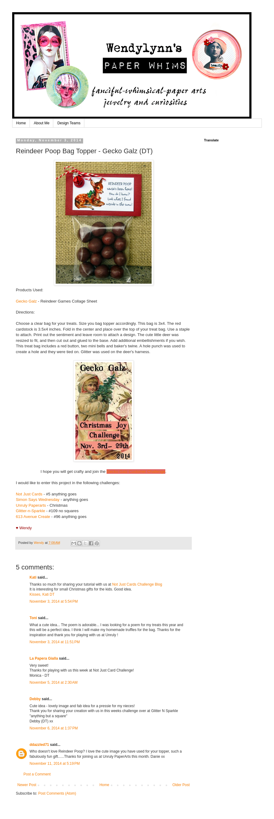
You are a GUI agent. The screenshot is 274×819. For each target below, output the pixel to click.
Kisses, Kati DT (42, 594)
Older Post (181, 785)
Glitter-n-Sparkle (30, 511)
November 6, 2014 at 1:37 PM (54, 728)
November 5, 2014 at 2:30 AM (54, 682)
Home (21, 123)
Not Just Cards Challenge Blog (137, 584)
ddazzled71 (39, 745)
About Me (41, 123)
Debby (35, 699)
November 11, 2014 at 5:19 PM (55, 763)
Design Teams (68, 123)
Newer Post (26, 785)
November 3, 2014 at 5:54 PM (54, 601)
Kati (33, 577)
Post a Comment (37, 774)
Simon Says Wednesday (37, 499)
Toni (33, 618)
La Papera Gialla (44, 658)
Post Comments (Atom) (57, 793)
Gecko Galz (26, 301)
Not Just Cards (29, 494)
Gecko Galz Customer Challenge (136, 471)
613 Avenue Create (33, 516)
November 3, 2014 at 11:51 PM (55, 642)
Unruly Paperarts (31, 505)
